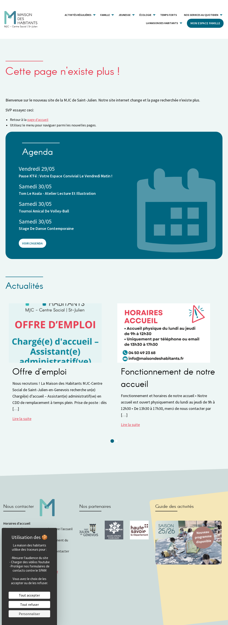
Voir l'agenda (32, 243)
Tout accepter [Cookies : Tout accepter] (29, 595)
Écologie (145, 15)
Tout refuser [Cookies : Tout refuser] (29, 604)
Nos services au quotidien (201, 15)
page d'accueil (37, 119)
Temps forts (168, 15)
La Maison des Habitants (162, 23)
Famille (105, 15)
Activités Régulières (78, 15)
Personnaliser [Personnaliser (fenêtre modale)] (29, 614)
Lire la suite (21, 418)
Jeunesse (125, 15)
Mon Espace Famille (205, 23)
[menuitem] (79, 15)
